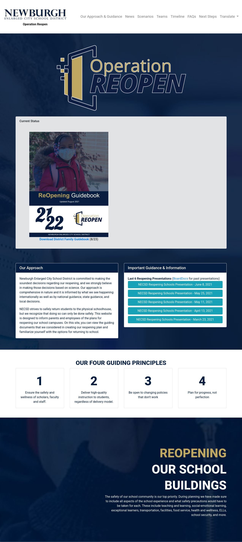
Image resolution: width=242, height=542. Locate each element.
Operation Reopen (35, 16)
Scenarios (145, 16)
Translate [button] (228, 16)
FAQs (192, 16)
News (129, 16)
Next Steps (208, 16)
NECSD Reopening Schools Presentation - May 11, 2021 (175, 302)
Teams (161, 16)
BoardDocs (180, 278)
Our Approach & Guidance (101, 16)
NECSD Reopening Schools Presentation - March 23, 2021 (175, 319)
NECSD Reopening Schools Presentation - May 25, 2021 (175, 293)
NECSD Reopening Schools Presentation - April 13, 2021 (175, 311)
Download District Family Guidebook (64, 239)
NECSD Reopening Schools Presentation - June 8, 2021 (175, 284)
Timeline (177, 16)
